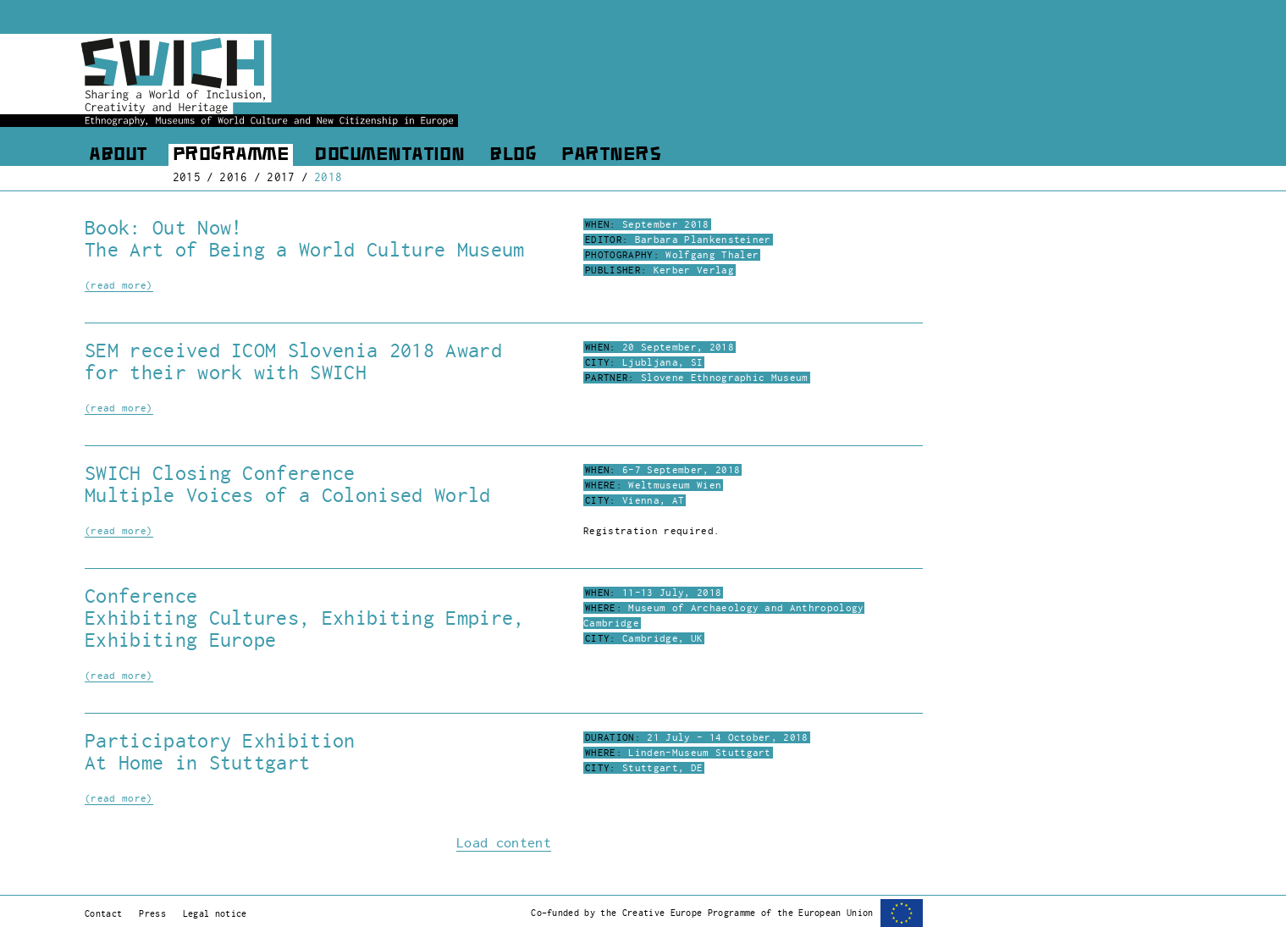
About (118, 155)
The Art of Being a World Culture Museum (304, 250)
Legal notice (215, 913)
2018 (328, 177)
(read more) (119, 285)
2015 (187, 177)
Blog (512, 155)
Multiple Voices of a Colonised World (288, 495)
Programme (231, 155)
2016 (233, 177)
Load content (503, 843)
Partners (611, 155)
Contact (103, 913)
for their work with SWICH (226, 372)
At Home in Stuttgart (197, 763)
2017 (281, 177)
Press (152, 913)
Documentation (389, 155)
